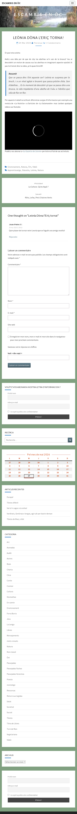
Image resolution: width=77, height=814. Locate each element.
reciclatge (11, 685)
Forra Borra (12, 613)
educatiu (25, 170)
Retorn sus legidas (14, 696)
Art (8, 542)
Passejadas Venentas (15, 674)
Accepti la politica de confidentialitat (23, 412)
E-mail (11, 313)
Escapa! (10, 497)
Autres (9, 558)
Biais (9, 564)
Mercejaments (13, 635)
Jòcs (9, 619)
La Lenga (10, 624)
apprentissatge (14, 170)
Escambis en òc (11, 3)
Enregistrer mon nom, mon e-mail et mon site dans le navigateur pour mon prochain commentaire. (37, 338)
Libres (9, 630)
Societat (10, 707)
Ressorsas (11, 690)
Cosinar (10, 586)
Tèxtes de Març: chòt (15, 519)
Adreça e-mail (13, 402)
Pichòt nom (12, 393)
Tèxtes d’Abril (12, 502)
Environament (14, 167)
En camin (11, 602)
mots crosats (12, 641)
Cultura (10, 591)
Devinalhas (11, 597)
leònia (33, 170)
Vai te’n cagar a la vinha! (17, 508)
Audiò (9, 553)
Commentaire (14, 264)
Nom (10, 301)
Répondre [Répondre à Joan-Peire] (13, 237)
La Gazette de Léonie (32, 151)
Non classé (11, 652)
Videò (35, 167)
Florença (38, 43)
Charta (10, 569)
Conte (9, 580)
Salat (9, 701)
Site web (11, 324)
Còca (9, 575)
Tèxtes (9, 718)
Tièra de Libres (13, 723)
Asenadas (11, 547)
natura (41, 170)
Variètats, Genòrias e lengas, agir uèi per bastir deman (29, 513)
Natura (24, 167)
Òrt (29, 167)
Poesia (9, 679)
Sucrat (9, 712)
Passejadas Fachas (14, 668)
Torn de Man (12, 729)
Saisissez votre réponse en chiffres (22, 347)
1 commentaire (53, 43)
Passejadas (11, 663)
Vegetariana (12, 734)
